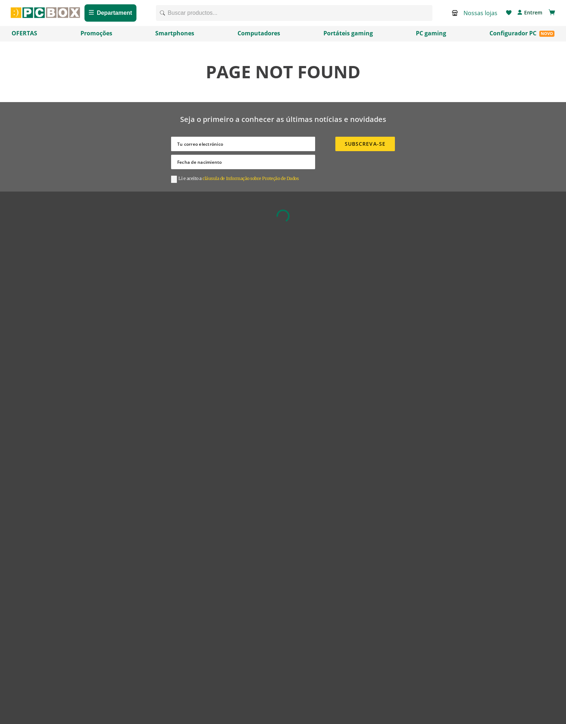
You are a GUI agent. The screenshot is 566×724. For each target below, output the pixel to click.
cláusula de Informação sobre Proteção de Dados (251, 182)
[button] (476, 15)
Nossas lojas (480, 15)
